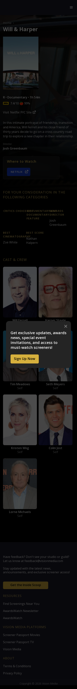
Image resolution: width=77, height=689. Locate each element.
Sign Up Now (24, 358)
